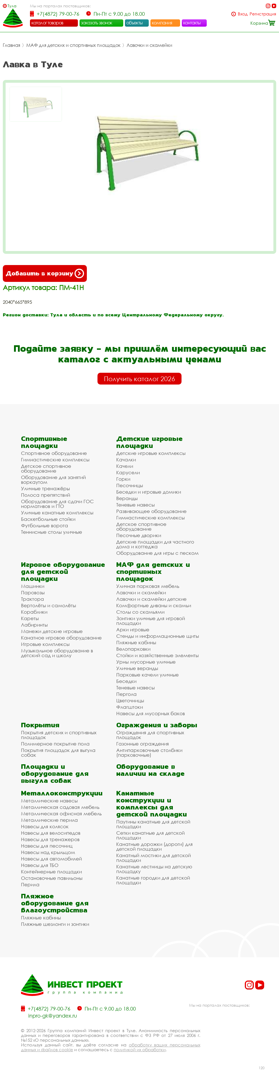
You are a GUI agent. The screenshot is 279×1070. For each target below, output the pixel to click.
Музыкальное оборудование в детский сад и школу (57, 653)
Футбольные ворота (44, 525)
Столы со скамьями (140, 611)
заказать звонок (96, 23)
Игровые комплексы (45, 644)
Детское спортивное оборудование (46, 468)
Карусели (128, 472)
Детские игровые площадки (149, 442)
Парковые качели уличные (147, 674)
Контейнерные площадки (51, 871)
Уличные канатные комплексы (57, 512)
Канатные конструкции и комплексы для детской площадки (151, 804)
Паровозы (33, 592)
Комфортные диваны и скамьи (153, 605)
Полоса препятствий (45, 495)
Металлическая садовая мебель (60, 807)
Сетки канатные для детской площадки (150, 835)
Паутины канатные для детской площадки (153, 824)
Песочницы (129, 485)
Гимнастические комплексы (55, 459)
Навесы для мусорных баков (150, 713)
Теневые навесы (135, 504)
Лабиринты (34, 624)
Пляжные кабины (136, 642)
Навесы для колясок (45, 826)
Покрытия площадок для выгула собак (58, 752)
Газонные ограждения (142, 743)
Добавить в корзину (45, 273)
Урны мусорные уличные (146, 661)
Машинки (32, 586)
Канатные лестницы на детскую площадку (154, 869)
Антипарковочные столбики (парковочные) (149, 752)
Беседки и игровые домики (148, 491)
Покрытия (40, 724)
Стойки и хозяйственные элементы (157, 655)
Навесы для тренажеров (50, 839)
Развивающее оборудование (151, 511)
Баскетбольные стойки (48, 519)
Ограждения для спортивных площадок (150, 735)
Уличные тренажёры (45, 488)
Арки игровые (132, 629)
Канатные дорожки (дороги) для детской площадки (154, 846)
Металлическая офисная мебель (61, 813)
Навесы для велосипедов (50, 832)
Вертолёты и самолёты (48, 605)
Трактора (32, 599)
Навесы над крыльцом (48, 852)
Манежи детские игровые (52, 631)
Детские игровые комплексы (150, 453)
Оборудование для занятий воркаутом (53, 479)
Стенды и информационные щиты (157, 636)
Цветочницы (130, 700)
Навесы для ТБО (40, 865)
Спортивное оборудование (54, 453)
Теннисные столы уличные (51, 532)
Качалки (126, 459)
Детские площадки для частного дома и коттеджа (155, 544)
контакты (192, 23)
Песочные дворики (138, 535)
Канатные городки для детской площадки (153, 880)
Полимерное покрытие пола (55, 743)
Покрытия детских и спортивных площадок (58, 735)
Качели (124, 466)
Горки (123, 479)
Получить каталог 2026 (139, 379)
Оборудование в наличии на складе (150, 770)
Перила (30, 884)
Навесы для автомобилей (51, 858)
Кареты (30, 618)
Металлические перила (49, 820)
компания (162, 23)
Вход (243, 13)
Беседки (126, 681)
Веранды (127, 498)
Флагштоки (129, 707)
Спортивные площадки (44, 442)
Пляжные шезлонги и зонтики (55, 924)
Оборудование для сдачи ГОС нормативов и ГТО (57, 503)
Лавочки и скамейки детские (151, 599)
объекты (134, 23)
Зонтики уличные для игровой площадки (150, 620)
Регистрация (263, 13)
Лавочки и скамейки (149, 45)
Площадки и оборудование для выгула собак (55, 773)
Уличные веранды (137, 668)
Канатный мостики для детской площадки (153, 857)
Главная (11, 45)
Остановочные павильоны (51, 878)
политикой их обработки (140, 1049)
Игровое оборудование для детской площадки (63, 571)
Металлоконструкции (62, 793)
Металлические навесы (49, 800)
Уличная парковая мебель (147, 586)
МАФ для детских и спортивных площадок (73, 45)
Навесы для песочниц (47, 845)
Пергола (126, 694)
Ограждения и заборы (156, 724)
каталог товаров (47, 23)
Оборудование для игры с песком (157, 553)
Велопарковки (133, 648)
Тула (12, 5)
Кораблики (34, 611)
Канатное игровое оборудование (61, 637)
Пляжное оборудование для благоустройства (55, 902)
